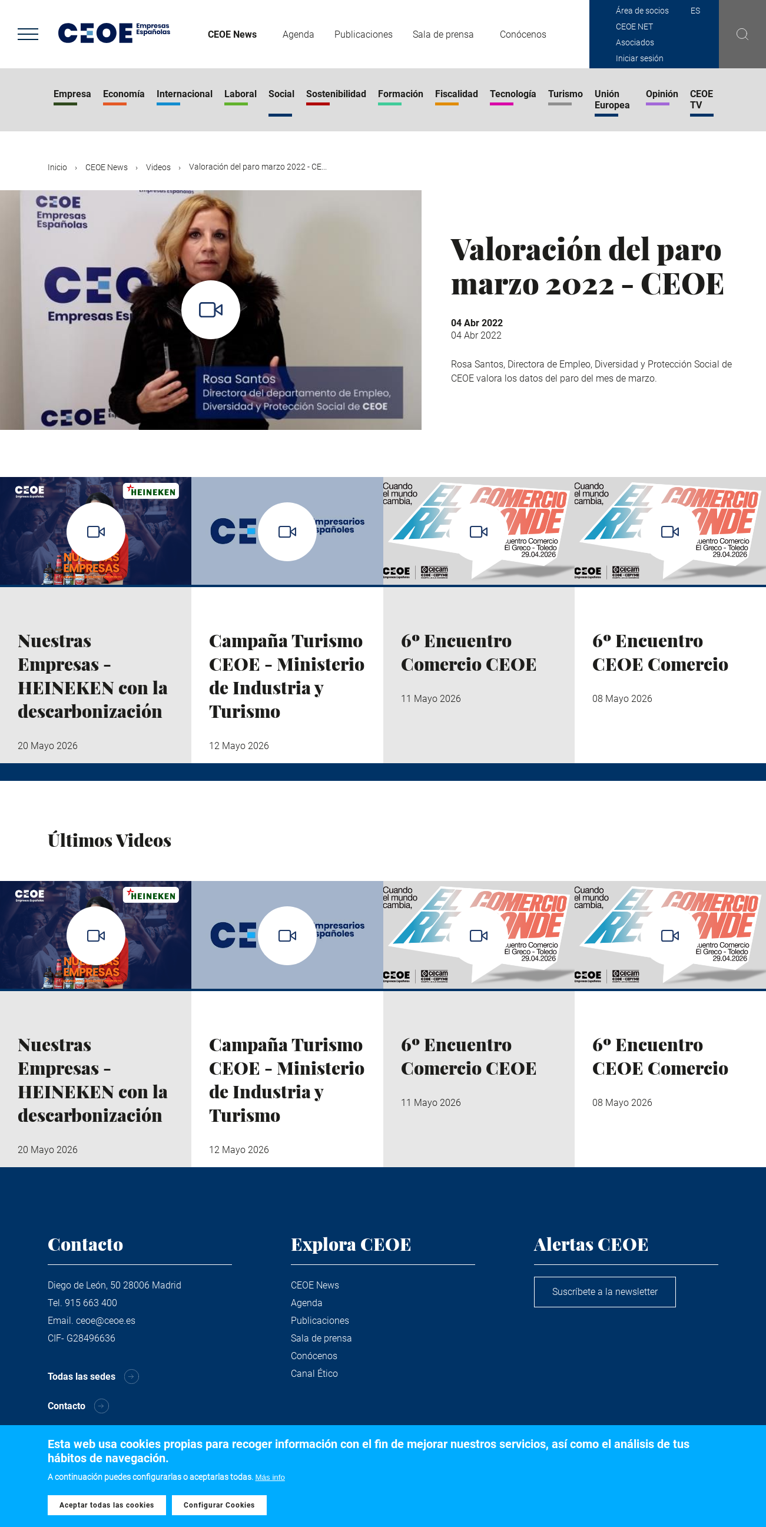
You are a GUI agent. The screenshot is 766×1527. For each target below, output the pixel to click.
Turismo (565, 94)
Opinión (662, 94)
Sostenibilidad (336, 94)
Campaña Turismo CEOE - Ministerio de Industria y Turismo (286, 675)
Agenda (298, 34)
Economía (124, 94)
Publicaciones (363, 34)
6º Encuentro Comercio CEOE (469, 651)
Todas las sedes (81, 1376)
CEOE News (232, 34)
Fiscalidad (456, 94)
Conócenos (523, 34)
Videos (158, 167)
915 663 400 (91, 1303)
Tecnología (513, 94)
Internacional (185, 94)
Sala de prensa (443, 34)
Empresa (72, 94)
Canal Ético (314, 1373)
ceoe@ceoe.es (105, 1320)
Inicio (57, 167)
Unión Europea (612, 99)
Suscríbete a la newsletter (605, 1291)
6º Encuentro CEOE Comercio (660, 651)
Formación (400, 94)
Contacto (66, 1406)
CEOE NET (634, 26)
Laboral (240, 94)
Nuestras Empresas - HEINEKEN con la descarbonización (93, 675)
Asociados (635, 42)
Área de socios (642, 10)
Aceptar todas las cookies (106, 1509)
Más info (270, 1480)
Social (281, 94)
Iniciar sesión (640, 58)
